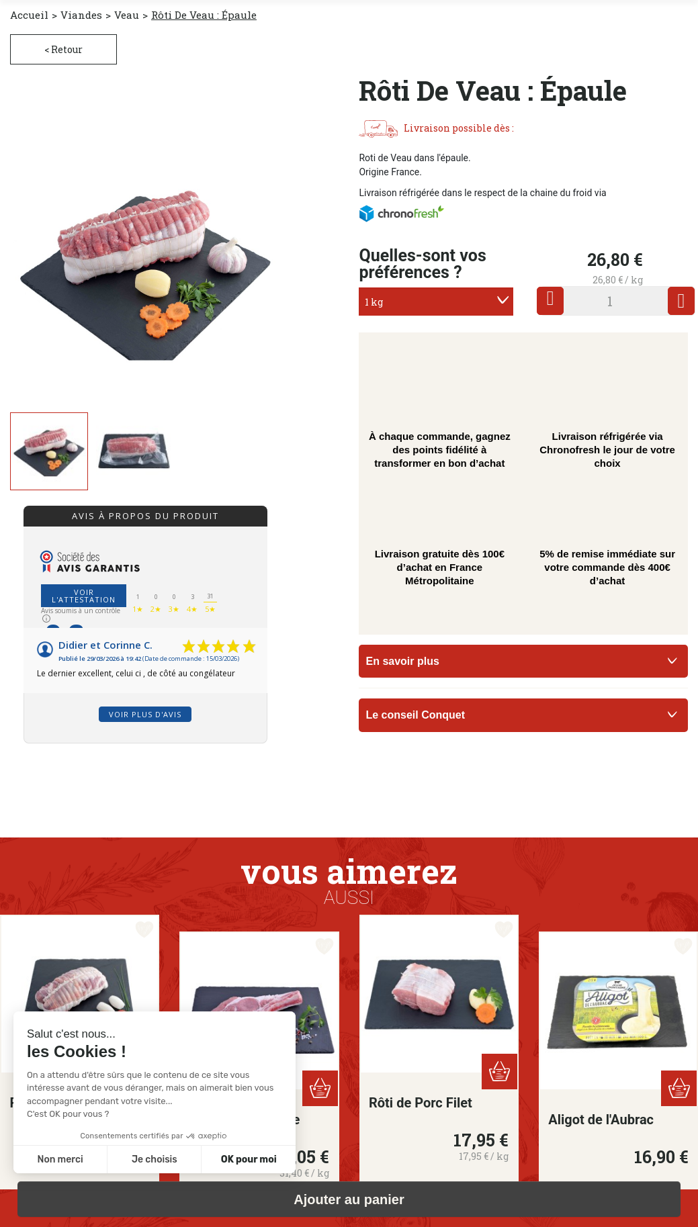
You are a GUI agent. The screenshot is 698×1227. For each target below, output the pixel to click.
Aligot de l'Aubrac (601, 1119)
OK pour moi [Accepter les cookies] (249, 1159)
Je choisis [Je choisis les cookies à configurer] (154, 1159)
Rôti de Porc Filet (420, 1103)
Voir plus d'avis (145, 714)
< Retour (63, 49)
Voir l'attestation (84, 595)
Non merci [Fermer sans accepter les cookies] (60, 1159)
